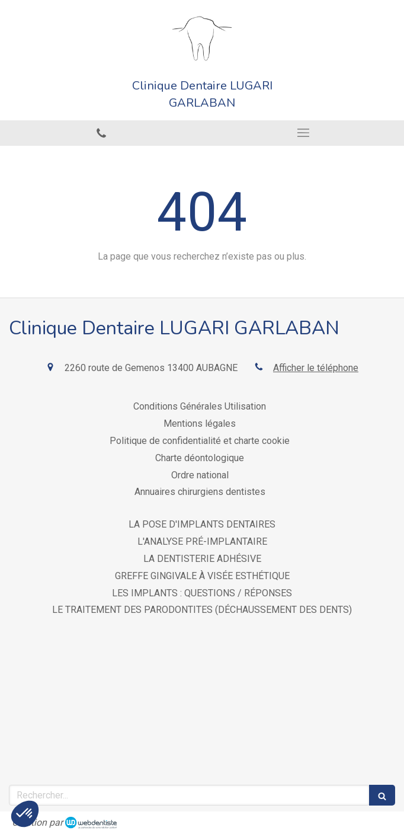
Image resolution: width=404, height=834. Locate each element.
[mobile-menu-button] (303, 133)
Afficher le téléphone (315, 367)
